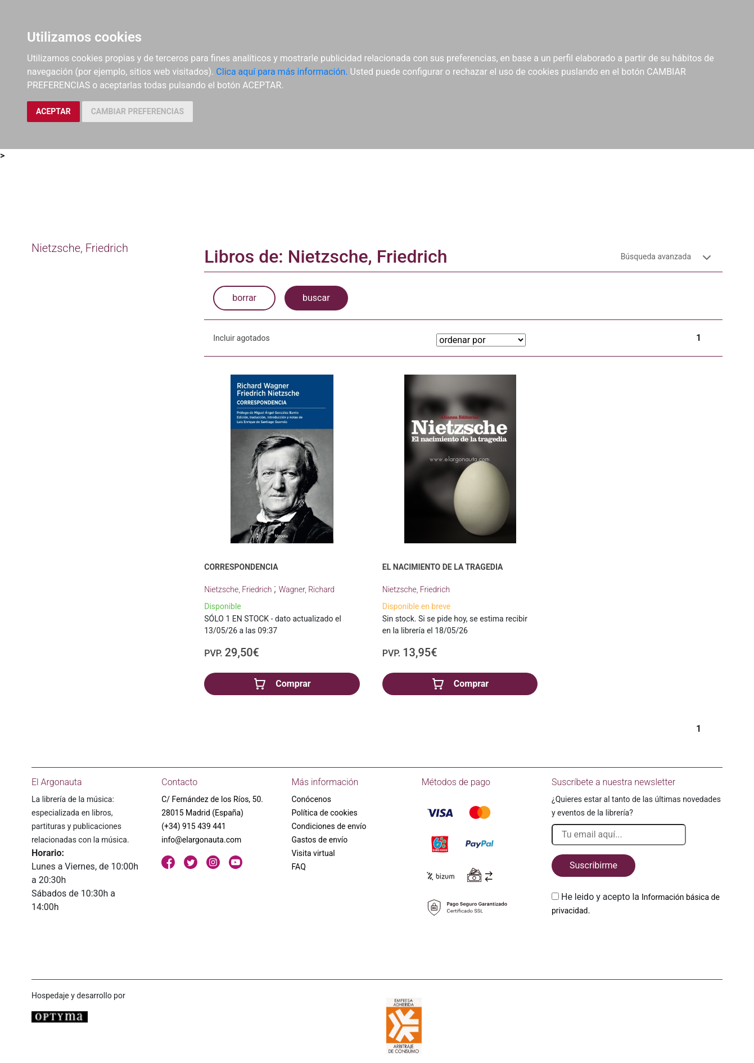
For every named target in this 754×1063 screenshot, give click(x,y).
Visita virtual (313, 853)
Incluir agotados (241, 338)
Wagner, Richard (307, 589)
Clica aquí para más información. (281, 71)
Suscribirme (593, 865)
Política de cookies (325, 812)
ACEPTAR (53, 111)
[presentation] (637, 944)
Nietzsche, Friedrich (239, 589)
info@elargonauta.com (201, 839)
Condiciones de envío (329, 826)
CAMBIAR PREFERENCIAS (137, 111)
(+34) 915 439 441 (193, 826)
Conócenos (312, 799)
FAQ (299, 866)
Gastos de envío (320, 839)
